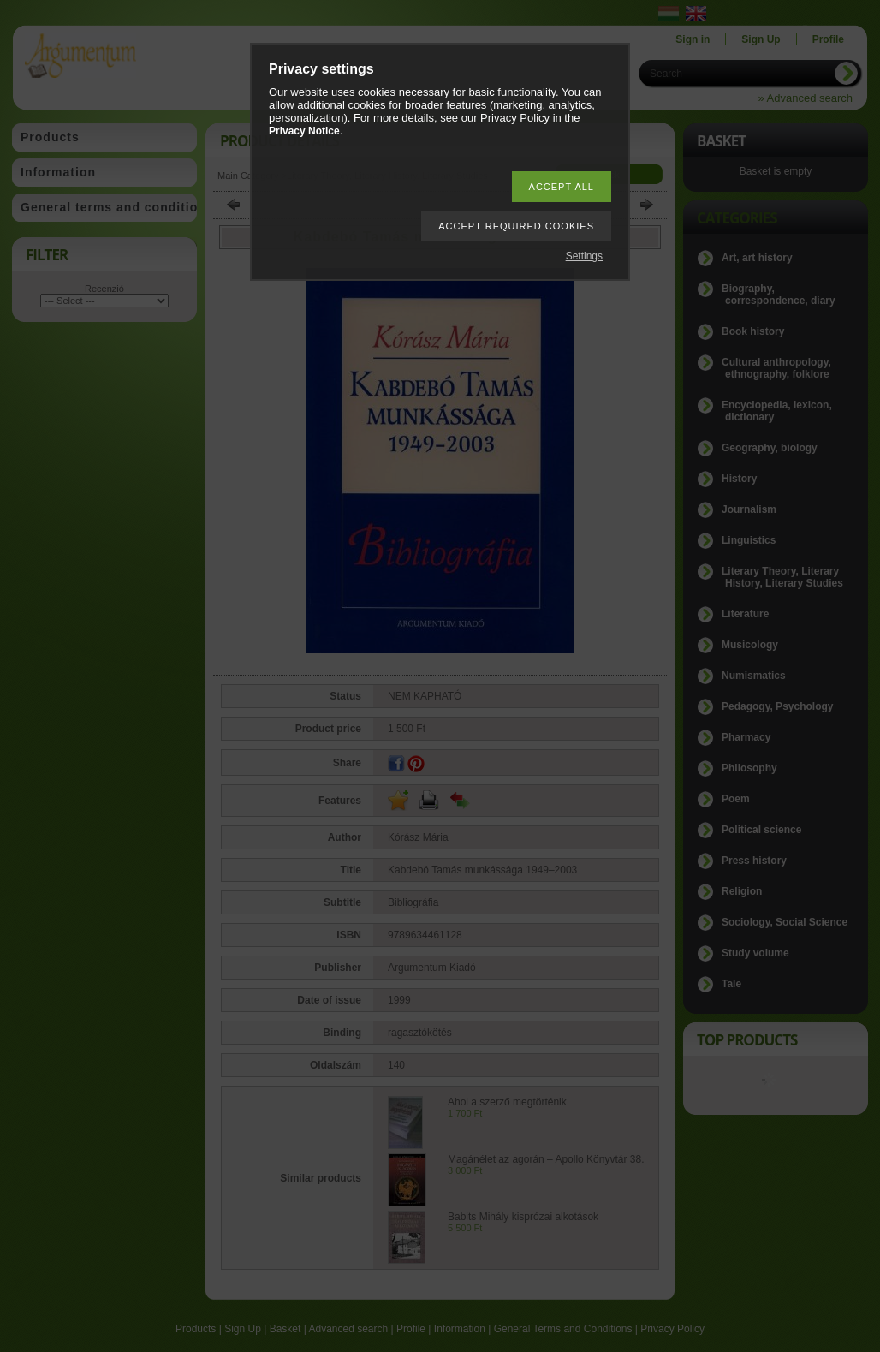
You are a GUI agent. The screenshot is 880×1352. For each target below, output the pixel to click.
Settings (584, 256)
